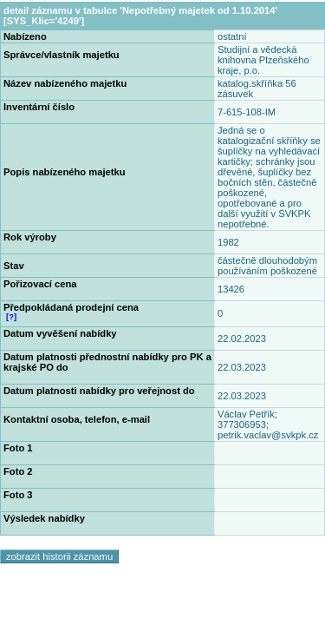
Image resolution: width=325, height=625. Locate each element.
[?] (11, 316)
